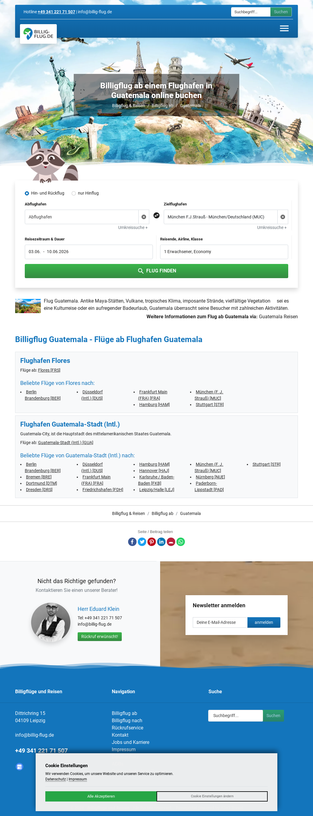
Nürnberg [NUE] (210, 477)
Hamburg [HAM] (154, 404)
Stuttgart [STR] (210, 404)
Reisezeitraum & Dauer (45, 239)
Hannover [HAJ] (154, 470)
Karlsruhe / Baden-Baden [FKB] (156, 480)
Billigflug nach (127, 720)
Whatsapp (180, 542)
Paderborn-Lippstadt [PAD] (209, 486)
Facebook (132, 542)
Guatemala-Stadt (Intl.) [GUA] (65, 442)
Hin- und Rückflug (47, 193)
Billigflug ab (162, 105)
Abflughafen (35, 204)
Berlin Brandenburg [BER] (43, 395)
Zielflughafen (175, 204)
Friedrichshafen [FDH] (102, 489)
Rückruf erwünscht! (99, 636)
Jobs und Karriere (130, 742)
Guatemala (190, 105)
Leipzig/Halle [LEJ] (156, 489)
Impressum (124, 749)
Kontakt (120, 735)
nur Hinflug (88, 193)
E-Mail (171, 542)
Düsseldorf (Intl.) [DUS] (92, 395)
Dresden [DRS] (39, 489)
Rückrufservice (127, 728)
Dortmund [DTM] (41, 483)
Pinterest (151, 542)
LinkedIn (161, 542)
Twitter (142, 542)
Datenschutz (55, 779)
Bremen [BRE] (39, 477)
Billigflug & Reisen (128, 105)
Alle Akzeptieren (101, 796)
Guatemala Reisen (278, 316)
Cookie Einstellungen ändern (212, 796)
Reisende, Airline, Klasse (181, 239)
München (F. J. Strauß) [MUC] (209, 395)
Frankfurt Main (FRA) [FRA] (152, 395)
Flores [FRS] (49, 370)
